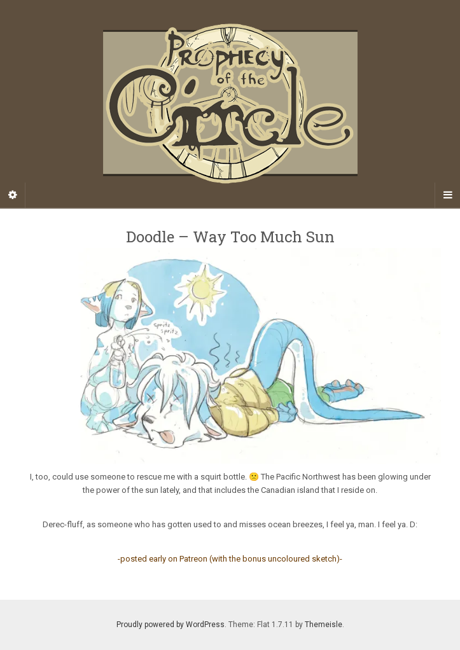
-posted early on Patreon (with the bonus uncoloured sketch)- (230, 559)
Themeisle (323, 624)
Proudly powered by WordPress (170, 624)
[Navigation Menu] (447, 195)
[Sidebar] (12, 195)
